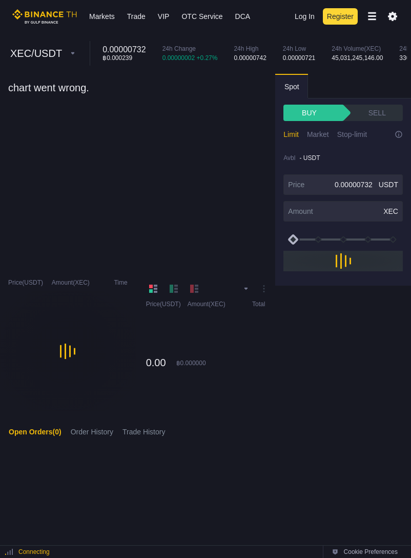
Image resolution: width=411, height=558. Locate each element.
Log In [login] (305, 16)
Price (296, 185)
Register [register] (340, 16)
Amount (300, 211)
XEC (390, 211)
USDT (388, 185)
